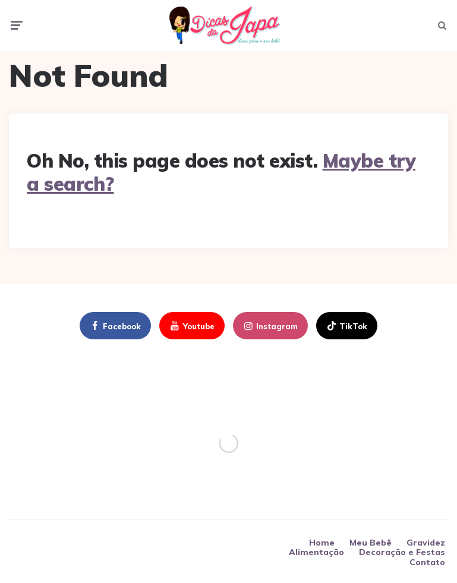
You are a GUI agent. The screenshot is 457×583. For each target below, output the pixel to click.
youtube (191, 329)
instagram (270, 329)
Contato (427, 564)
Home (322, 545)
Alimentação (316, 555)
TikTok (346, 329)
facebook (115, 329)
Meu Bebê (370, 545)
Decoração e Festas (402, 555)
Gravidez (425, 545)
